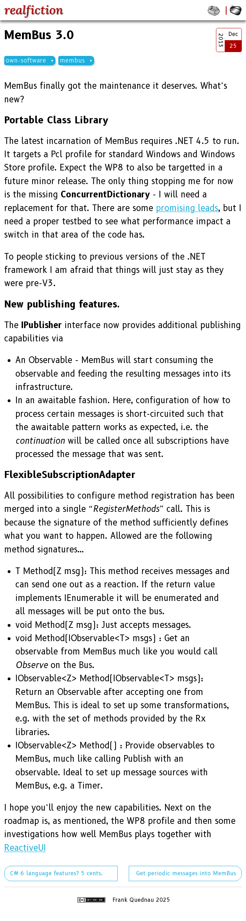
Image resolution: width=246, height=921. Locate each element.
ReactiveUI (25, 848)
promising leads (187, 208)
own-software (26, 60)
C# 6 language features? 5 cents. (56, 873)
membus (72, 60)
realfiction (33, 10)
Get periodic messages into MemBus (186, 873)
